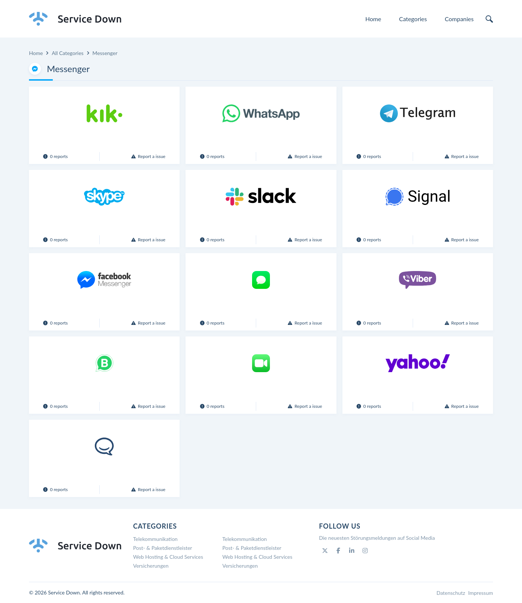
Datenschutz (450, 593)
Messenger (105, 53)
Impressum (480, 593)
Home (373, 18)
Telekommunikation (155, 539)
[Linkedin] (352, 551)
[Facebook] (338, 551)
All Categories (67, 53)
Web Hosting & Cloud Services (168, 557)
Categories (413, 18)
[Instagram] (365, 551)
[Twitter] (325, 551)
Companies (459, 18)
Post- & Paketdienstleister (162, 548)
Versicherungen (150, 565)
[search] (489, 19)
